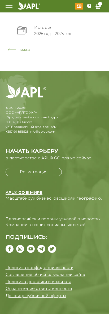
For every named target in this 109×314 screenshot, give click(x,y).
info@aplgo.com (42, 131)
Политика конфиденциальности (39, 267)
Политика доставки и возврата (38, 281)
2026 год (42, 33)
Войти (79, 6)
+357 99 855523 (17, 131)
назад (19, 49)
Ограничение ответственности (39, 288)
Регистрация (33, 171)
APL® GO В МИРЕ (24, 192)
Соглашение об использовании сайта (45, 274)
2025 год (63, 33)
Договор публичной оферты (36, 295)
